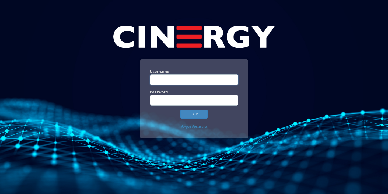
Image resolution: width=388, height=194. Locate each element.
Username (159, 71)
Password (159, 92)
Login (194, 114)
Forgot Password (194, 126)
